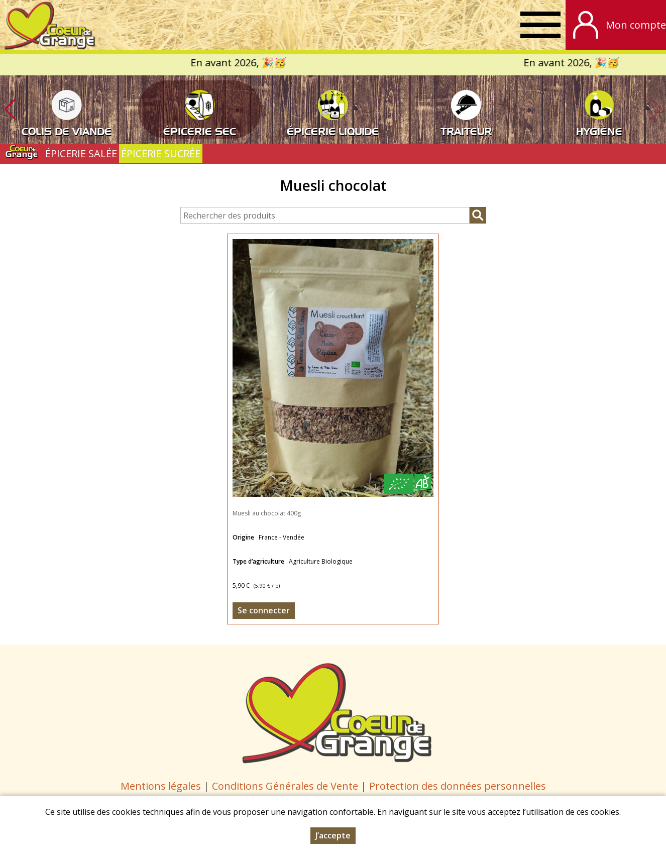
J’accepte (333, 835)
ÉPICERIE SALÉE (81, 153)
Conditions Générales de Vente (286, 786)
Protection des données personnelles (457, 786)
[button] (10, 109)
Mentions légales (161, 786)
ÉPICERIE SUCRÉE (160, 153)
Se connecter (264, 610)
